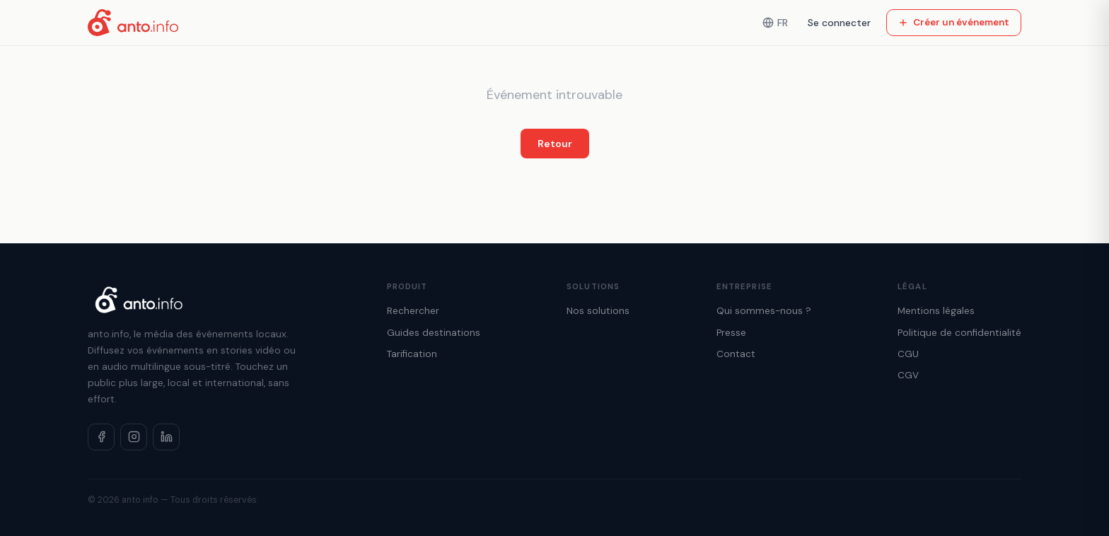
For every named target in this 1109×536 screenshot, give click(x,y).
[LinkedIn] (166, 437)
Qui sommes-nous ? (763, 311)
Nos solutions (598, 311)
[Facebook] (101, 437)
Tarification (412, 354)
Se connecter (839, 22)
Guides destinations (433, 333)
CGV (908, 375)
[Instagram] (133, 437)
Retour (555, 143)
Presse (731, 333)
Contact (735, 354)
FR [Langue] (775, 22)
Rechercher (413, 311)
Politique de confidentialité (959, 333)
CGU (908, 354)
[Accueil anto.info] (133, 22)
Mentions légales (936, 311)
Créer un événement (953, 22)
